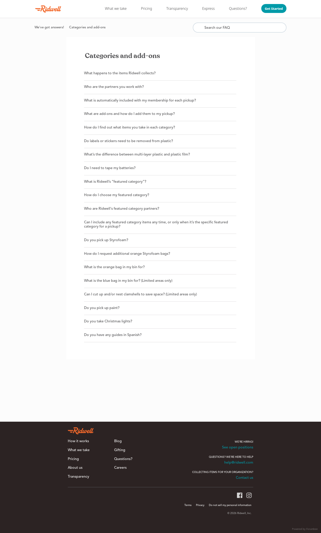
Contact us (244, 478)
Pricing (146, 8)
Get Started (274, 8)
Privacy (200, 505)
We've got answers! (49, 27)
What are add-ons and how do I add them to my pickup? (129, 114)
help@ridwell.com (238, 463)
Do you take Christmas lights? (108, 321)
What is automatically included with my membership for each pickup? (140, 100)
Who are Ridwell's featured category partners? (121, 209)
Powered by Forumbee (305, 529)
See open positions (237, 447)
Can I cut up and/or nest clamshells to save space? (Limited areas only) (140, 294)
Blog (118, 441)
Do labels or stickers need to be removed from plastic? (128, 141)
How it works (78, 441)
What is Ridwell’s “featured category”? (115, 182)
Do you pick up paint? (101, 308)
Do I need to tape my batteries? (110, 168)
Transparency (177, 8)
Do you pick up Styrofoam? (106, 240)
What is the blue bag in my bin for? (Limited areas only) (128, 281)
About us (75, 468)
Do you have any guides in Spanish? (113, 335)
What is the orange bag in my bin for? (114, 267)
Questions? (238, 8)
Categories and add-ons (87, 27)
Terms (187, 505)
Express (208, 8)
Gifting (119, 450)
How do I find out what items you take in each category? (129, 127)
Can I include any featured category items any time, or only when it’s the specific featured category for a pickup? (156, 225)
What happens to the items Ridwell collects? (120, 73)
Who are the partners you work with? (114, 87)
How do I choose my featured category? (116, 195)
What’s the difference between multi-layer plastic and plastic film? (137, 154)
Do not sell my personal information (230, 505)
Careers (120, 468)
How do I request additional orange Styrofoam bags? (127, 254)
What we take (116, 8)
